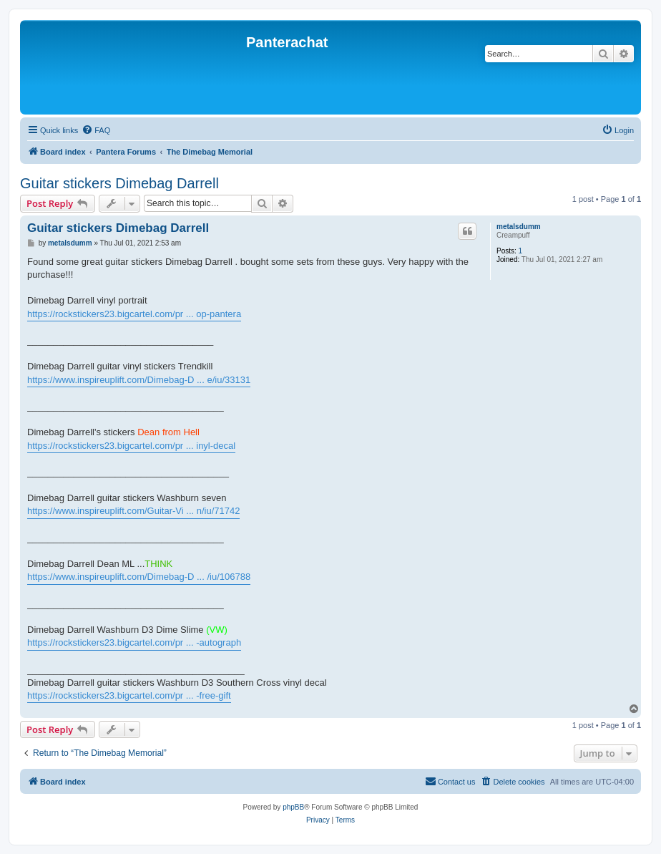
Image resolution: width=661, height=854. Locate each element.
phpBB (293, 807)
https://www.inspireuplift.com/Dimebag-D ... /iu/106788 (138, 576)
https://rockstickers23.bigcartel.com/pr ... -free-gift (129, 695)
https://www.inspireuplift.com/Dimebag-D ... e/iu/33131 (138, 379)
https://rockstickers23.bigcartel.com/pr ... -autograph (134, 642)
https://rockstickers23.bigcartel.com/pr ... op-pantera (134, 314)
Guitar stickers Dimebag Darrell (119, 183)
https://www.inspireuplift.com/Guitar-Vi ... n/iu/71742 (133, 510)
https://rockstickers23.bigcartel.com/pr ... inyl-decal (131, 445)
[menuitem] (96, 130)
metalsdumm (518, 227)
